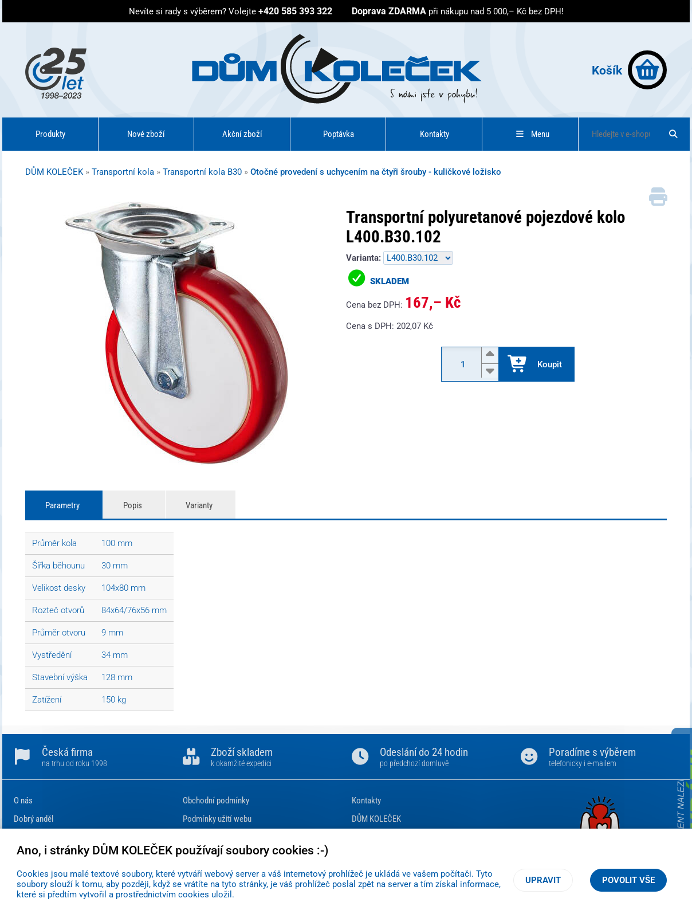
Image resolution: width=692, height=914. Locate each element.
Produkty (50, 134)
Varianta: (364, 258)
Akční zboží (242, 134)
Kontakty (434, 134)
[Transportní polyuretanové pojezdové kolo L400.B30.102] (177, 335)
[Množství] (468, 364)
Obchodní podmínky (216, 800)
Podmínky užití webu (217, 819)
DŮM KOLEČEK (54, 172)
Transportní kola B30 (202, 172)
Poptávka (338, 134)
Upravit (543, 880)
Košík (629, 69)
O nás (23, 800)
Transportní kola (123, 172)
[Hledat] (674, 134)
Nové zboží (146, 134)
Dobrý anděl (33, 819)
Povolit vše (628, 880)
